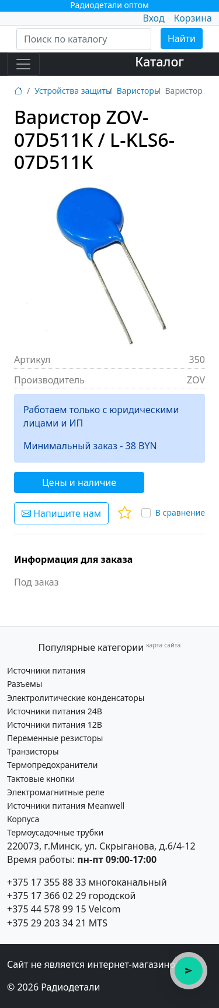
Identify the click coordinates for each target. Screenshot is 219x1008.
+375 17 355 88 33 (46, 882)
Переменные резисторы (55, 737)
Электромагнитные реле (56, 792)
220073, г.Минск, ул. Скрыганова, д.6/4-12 (101, 846)
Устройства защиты (73, 90)
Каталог (159, 61)
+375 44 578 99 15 (46, 909)
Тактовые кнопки (41, 778)
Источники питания (46, 670)
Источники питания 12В (54, 724)
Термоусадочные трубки (55, 832)
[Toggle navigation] (23, 64)
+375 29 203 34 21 (46, 923)
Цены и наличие (79, 482)
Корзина (193, 18)
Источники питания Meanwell (65, 805)
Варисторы (139, 90)
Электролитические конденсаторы (75, 697)
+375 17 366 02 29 (46, 895)
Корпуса (23, 818)
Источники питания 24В (54, 711)
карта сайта (163, 645)
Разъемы (24, 683)
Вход (153, 18)
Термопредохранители (52, 764)
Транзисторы (33, 751)
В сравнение (180, 512)
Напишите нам (61, 513)
